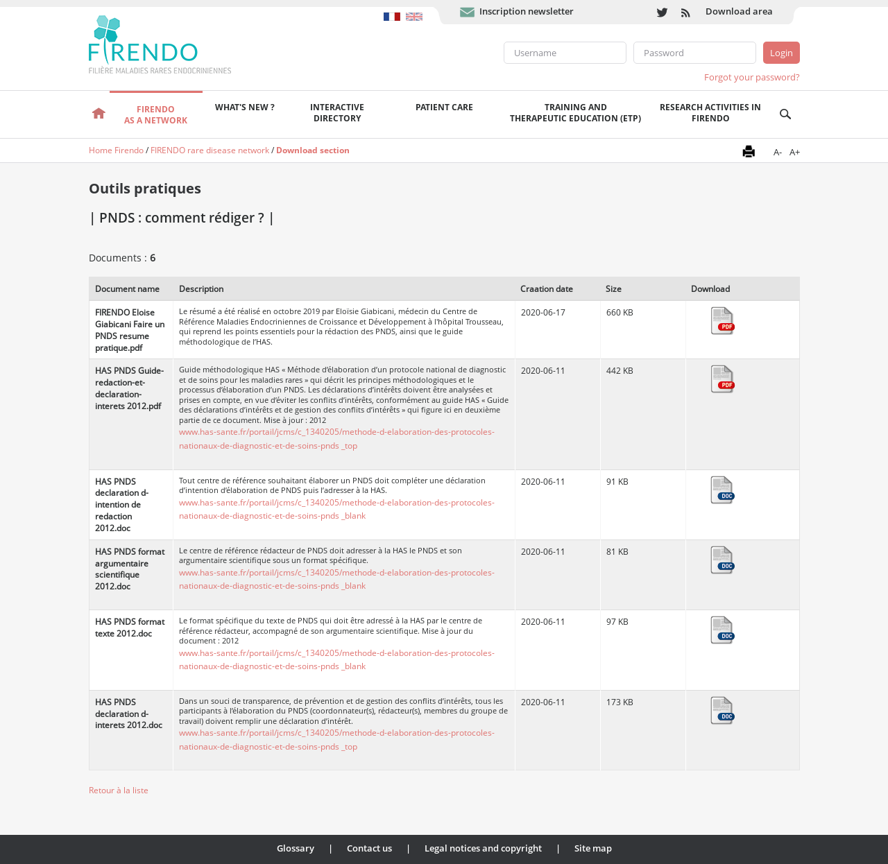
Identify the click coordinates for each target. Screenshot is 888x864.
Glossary (295, 848)
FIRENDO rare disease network (210, 150)
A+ (794, 152)
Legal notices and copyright (483, 848)
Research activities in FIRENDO (710, 112)
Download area (739, 11)
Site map (593, 848)
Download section (313, 150)
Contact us (369, 848)
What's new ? (245, 107)
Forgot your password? (752, 77)
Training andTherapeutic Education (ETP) (575, 112)
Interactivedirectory (337, 112)
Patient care (444, 107)
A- (778, 152)
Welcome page (99, 114)
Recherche (785, 114)
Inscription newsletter (526, 11)
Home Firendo (116, 150)
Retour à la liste (118, 790)
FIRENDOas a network (155, 114)
